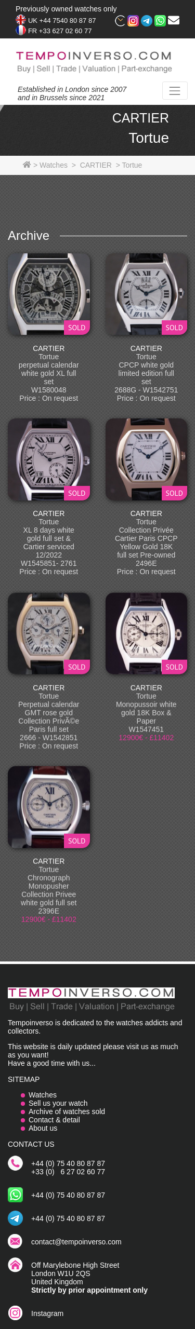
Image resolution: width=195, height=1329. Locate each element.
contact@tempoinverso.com (76, 1242)
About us (43, 1128)
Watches (43, 1095)
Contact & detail (54, 1120)
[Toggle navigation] (175, 91)
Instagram (47, 1313)
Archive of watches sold (67, 1111)
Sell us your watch (58, 1103)
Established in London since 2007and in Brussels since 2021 (72, 93)
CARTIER (48, 348)
